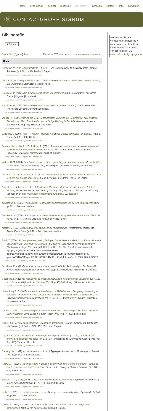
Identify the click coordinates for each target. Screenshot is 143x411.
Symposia (96, 5)
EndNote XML (95, 54)
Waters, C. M (8, 162)
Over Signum (36, 5)
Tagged (83, 54)
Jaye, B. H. (25, 379)
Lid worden (133, 5)
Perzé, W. (7, 174)
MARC (88, 54)
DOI (6, 261)
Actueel (52, 5)
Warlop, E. (24, 146)
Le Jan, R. (18, 174)
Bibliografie (81, 5)
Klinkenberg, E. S (10, 291)
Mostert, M (7, 228)
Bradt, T (6, 240)
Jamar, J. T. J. (24, 187)
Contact (110, 5)
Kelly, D (5, 392)
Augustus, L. (8, 187)
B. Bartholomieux (29, 243)
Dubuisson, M (9, 215)
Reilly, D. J (7, 364)
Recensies (65, 5)
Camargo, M (8, 351)
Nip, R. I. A (7, 335)
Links (121, 5)
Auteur (5, 54)
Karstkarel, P (8, 93)
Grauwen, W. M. (10, 146)
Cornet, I (6, 310)
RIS (100, 54)
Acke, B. (43, 243)
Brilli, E (5, 323)
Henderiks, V (8, 68)
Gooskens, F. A (9, 266)
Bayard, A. (31, 174)
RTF (79, 54)
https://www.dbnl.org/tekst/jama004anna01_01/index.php (50, 194)
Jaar (26, 54)
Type (17, 54)
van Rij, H (7, 118)
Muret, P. (37, 146)
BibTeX (76, 54)
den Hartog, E (9, 203)
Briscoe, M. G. (9, 379)
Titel (11, 54)
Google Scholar (9, 75)
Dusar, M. (55, 243)
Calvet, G (6, 404)
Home (22, 5)
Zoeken (13, 44)
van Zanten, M (9, 80)
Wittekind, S (8, 134)
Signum (48, 19)
